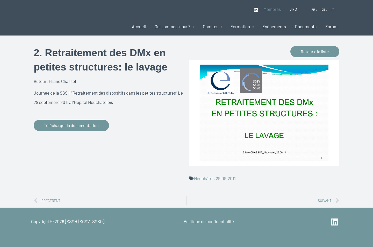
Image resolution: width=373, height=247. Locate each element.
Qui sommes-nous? (172, 26)
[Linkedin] (256, 10)
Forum (331, 26)
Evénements (274, 26)
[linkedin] (335, 222)
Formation (240, 26)
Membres (272, 9)
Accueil (139, 26)
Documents (306, 26)
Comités (210, 26)
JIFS (293, 9)
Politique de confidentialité (209, 221)
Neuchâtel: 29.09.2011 (215, 178)
